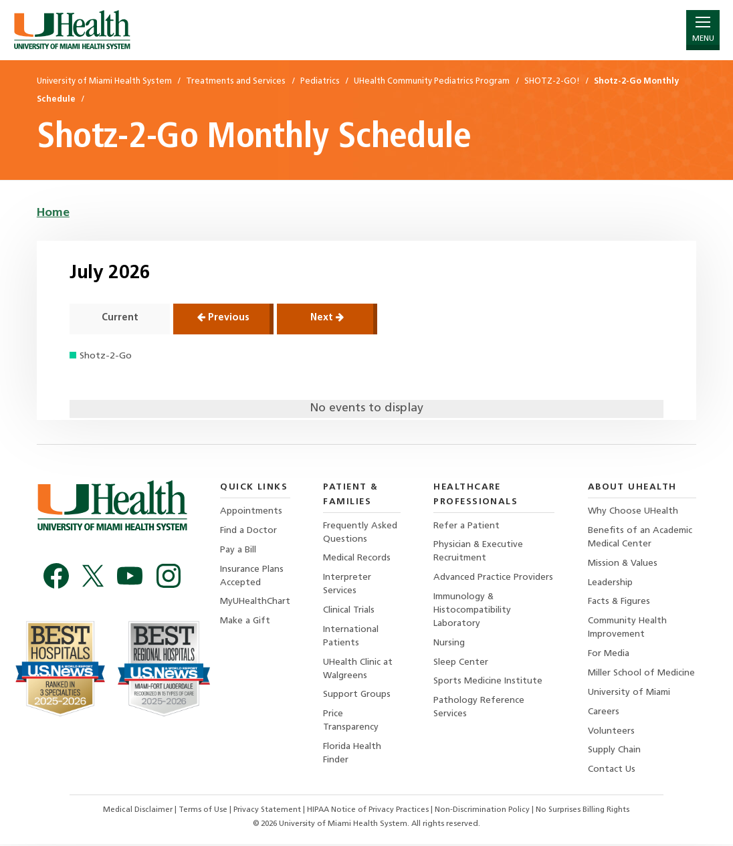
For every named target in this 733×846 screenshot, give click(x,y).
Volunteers (611, 733)
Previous (223, 317)
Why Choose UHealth (633, 511)
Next (327, 317)
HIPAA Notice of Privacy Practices (368, 812)
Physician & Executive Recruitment (479, 552)
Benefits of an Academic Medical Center (640, 537)
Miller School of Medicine (641, 674)
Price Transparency (351, 723)
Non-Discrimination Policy (482, 812)
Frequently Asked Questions (361, 533)
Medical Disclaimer (137, 812)
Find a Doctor (248, 530)
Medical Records (357, 558)
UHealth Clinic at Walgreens (359, 670)
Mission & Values (623, 563)
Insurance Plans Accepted (252, 576)
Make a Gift (245, 622)
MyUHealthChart (255, 603)
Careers (603, 713)
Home (53, 213)
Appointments (251, 511)
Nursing (449, 644)
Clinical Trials (349, 611)
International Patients (351, 637)
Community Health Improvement (627, 629)
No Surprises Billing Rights (584, 812)
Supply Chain (614, 752)
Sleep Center (461, 663)
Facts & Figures (619, 603)
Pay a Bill (238, 550)
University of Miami (629, 694)
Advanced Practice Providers (494, 578)
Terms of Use (203, 812)
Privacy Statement (268, 812)
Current (120, 318)
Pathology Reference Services (479, 709)
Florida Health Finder (353, 755)
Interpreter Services (348, 585)
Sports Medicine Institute (488, 683)
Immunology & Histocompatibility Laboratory (473, 611)
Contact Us (611, 772)
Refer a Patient (467, 526)
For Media (608, 655)
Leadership (610, 583)
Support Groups (357, 696)
